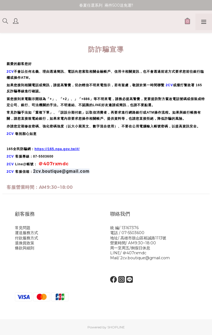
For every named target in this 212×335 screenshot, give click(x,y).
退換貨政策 (24, 242)
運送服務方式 (26, 232)
